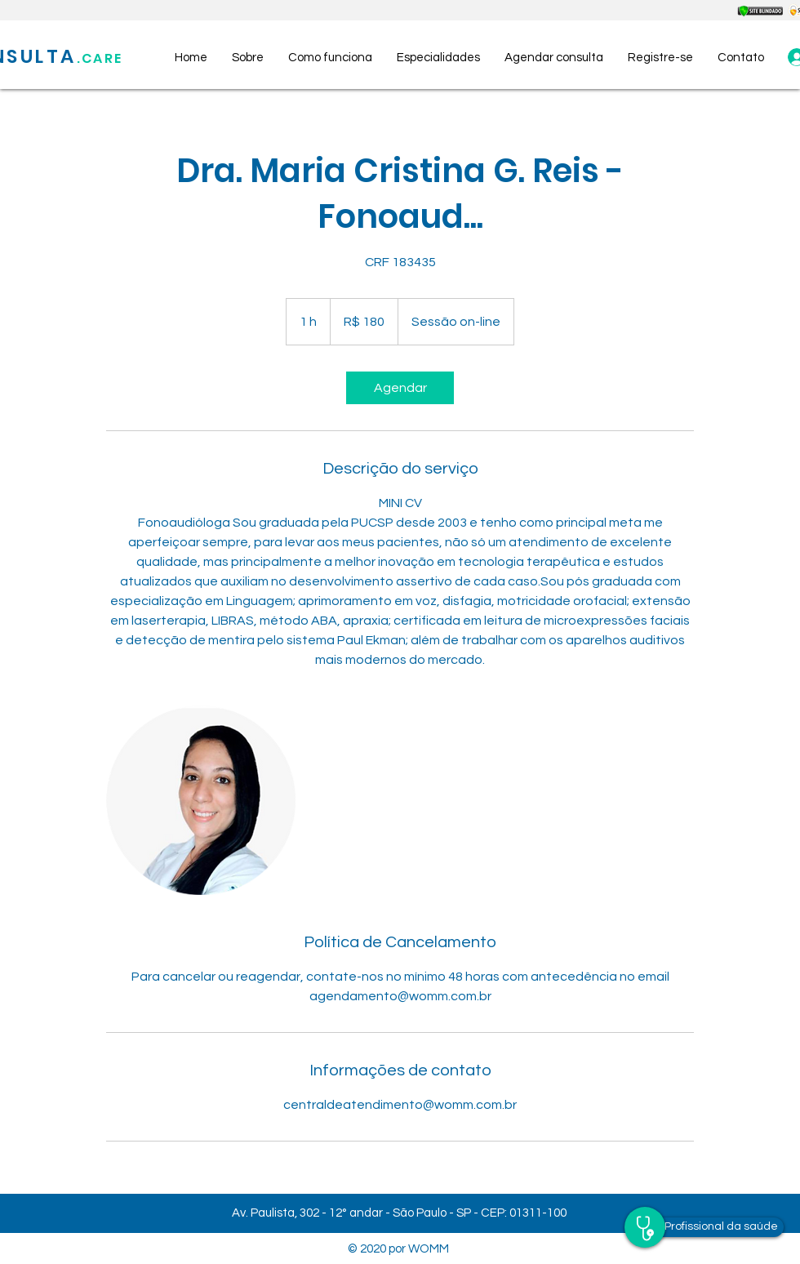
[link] (400, 388)
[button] (660, 58)
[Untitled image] (201, 800)
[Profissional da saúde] (721, 1227)
